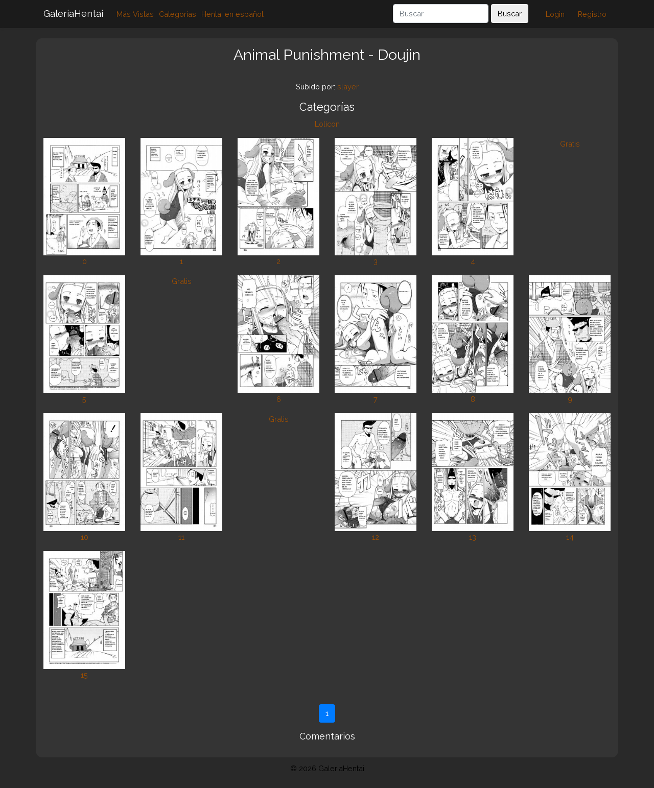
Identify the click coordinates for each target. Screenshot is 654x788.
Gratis (570, 143)
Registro (592, 14)
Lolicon (327, 124)
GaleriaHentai (73, 13)
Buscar (510, 13)
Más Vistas (135, 14)
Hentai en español (232, 14)
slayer (348, 86)
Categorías (177, 14)
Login (555, 14)
